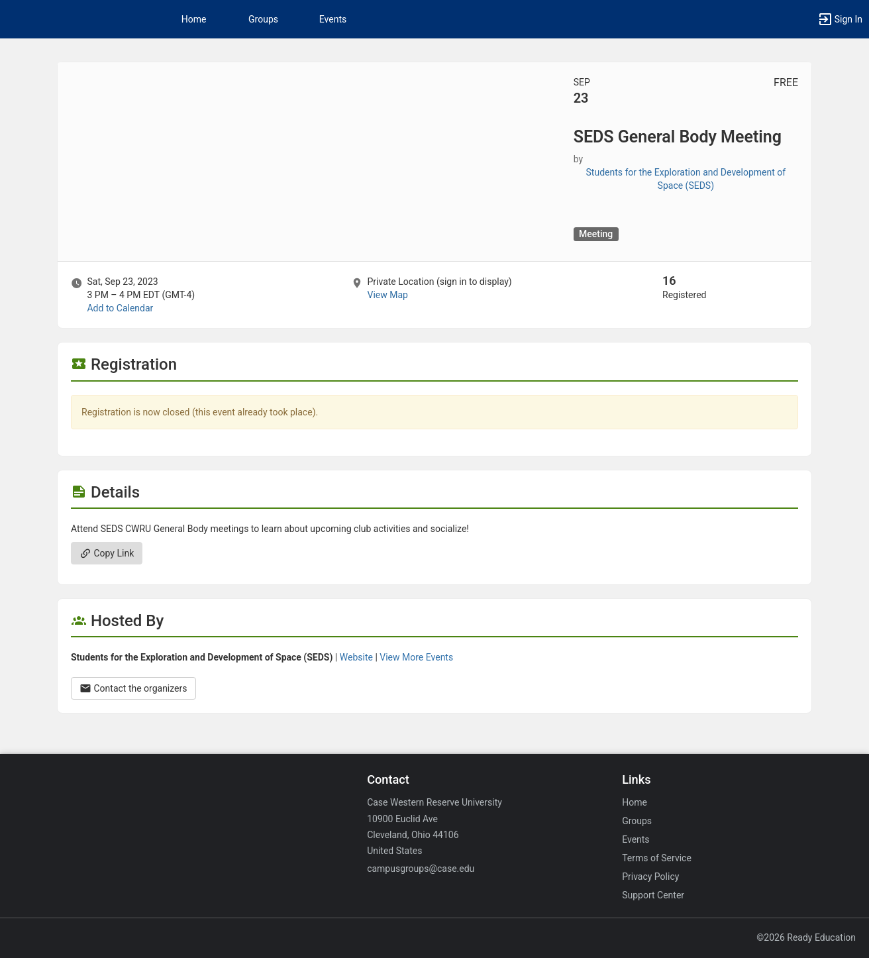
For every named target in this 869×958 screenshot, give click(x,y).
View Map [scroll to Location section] (387, 295)
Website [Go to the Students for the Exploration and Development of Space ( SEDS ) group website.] (356, 657)
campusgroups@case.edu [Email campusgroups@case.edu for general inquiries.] (420, 868)
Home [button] (194, 19)
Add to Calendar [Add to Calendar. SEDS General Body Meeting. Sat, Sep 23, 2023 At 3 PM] (120, 308)
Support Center (653, 895)
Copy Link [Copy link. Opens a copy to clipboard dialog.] (106, 553)
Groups (263, 19)
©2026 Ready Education (806, 937)
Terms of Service (656, 858)
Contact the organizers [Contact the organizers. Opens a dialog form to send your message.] (133, 688)
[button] (840, 19)
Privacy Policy (650, 876)
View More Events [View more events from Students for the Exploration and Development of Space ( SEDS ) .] (416, 657)
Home (634, 802)
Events (332, 19)
